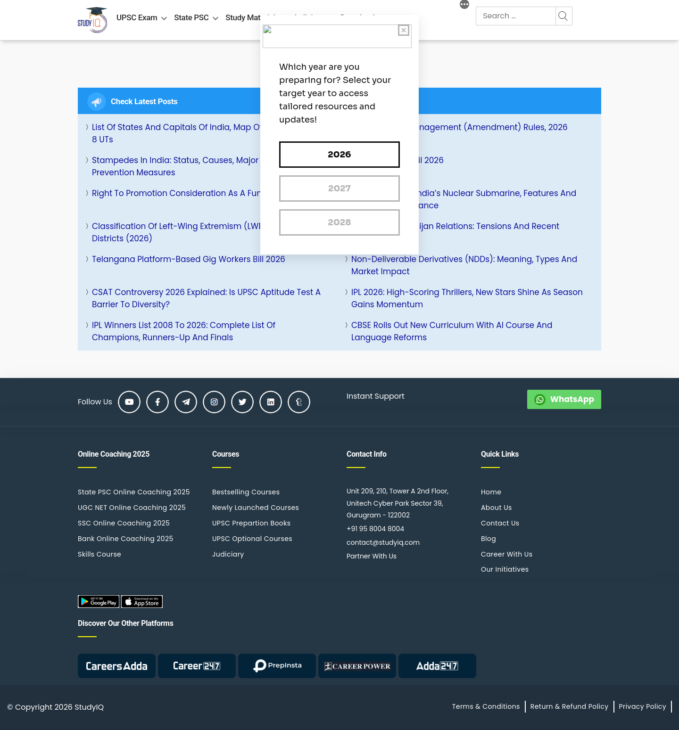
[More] (464, 5)
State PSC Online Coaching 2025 (134, 492)
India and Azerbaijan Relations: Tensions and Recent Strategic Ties (455, 232)
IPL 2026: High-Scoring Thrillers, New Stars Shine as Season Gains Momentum (467, 298)
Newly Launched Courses (255, 507)
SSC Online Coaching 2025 (124, 523)
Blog (488, 538)
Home (491, 492)
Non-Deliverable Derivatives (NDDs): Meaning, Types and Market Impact (464, 265)
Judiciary (228, 554)
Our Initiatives (505, 569)
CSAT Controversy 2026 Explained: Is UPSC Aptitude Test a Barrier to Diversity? (206, 298)
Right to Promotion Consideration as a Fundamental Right (207, 193)
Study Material (250, 17)
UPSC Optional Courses (252, 538)
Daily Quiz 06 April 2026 (397, 160)
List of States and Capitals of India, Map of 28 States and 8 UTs (205, 133)
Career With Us (506, 554)
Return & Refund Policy (569, 706)
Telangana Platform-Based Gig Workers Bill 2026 (188, 259)
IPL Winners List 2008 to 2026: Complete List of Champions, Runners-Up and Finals (183, 331)
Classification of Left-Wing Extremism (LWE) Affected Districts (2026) (197, 232)
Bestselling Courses (246, 492)
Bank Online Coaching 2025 (126, 538)
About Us (496, 507)
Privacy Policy (642, 706)
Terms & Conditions (486, 706)
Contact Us (500, 523)
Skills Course (99, 554)
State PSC (191, 17)
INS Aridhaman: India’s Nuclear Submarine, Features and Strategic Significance (463, 199)
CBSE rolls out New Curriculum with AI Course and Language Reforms (451, 331)
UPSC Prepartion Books (251, 523)
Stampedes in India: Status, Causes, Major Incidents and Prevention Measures (203, 166)
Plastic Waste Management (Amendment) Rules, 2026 (459, 127)
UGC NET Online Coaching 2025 (132, 507)
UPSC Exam (136, 17)
